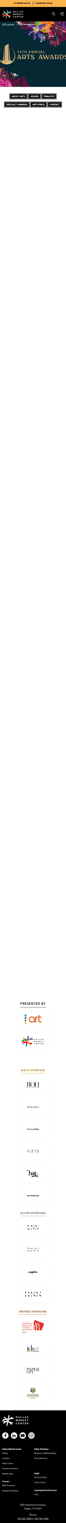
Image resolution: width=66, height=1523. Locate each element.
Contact (55, 105)
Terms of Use (40, 1483)
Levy (36, 1494)
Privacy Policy (40, 1477)
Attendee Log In (22, 3)
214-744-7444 (41, 1519)
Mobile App (7, 1474)
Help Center (7, 1463)
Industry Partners (10, 1469)
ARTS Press (38, 105)
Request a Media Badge (45, 1453)
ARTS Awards (8, 24)
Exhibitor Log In (43, 3)
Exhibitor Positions (10, 1491)
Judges (34, 96)
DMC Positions (8, 1486)
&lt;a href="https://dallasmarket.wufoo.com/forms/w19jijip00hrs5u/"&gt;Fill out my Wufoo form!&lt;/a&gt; (33, 556)
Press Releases (40, 1458)
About (5, 1453)
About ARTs (18, 96)
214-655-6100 (25, 1519)
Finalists (49, 96)
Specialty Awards (17, 105)
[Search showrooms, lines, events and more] (53, 14)
